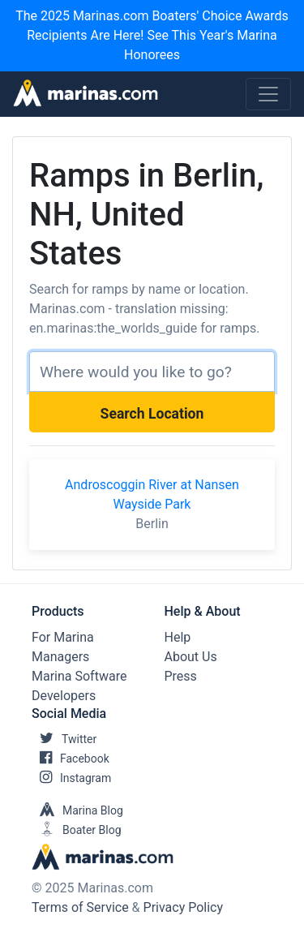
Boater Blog (77, 829)
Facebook (70, 758)
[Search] (152, 371)
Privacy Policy (183, 907)
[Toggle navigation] (268, 94)
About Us (191, 656)
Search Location (152, 414)
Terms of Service (80, 907)
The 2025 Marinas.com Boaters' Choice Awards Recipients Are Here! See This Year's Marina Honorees (152, 35)
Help (178, 637)
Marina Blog (77, 810)
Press (181, 676)
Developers (64, 695)
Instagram (71, 778)
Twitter (64, 739)
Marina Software (79, 676)
